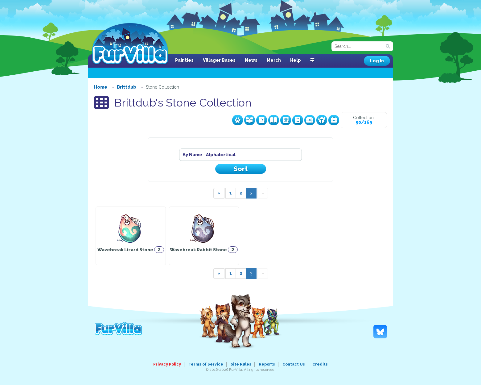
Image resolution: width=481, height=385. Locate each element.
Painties (184, 60)
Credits (320, 364)
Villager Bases (219, 60)
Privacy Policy (167, 364)
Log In (377, 60)
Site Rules (241, 364)
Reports (267, 364)
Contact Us (293, 364)
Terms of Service (205, 364)
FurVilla (130, 44)
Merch (274, 60)
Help (295, 60)
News (251, 60)
